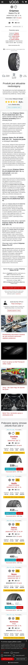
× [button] (26, 641)
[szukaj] (23, 2)
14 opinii (19, 536)
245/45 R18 (16, 34)
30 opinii (19, 630)
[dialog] (14, 652)
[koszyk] (26, 2)
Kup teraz (19, 469)
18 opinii (19, 445)
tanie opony (16, 37)
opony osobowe (15, 39)
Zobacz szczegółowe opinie (14, 107)
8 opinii (19, 17)
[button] (14, 662)
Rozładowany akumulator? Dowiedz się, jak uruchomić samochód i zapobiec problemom (14, 336)
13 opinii (19, 583)
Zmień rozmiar (8, 26)
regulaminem (18, 293)
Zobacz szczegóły (10, 469)
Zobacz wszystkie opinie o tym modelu (14, 287)
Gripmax (17, 33)
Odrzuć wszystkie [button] (20, 659)
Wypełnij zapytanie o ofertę (14, 310)
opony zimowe (15, 36)
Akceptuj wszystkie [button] (7, 659)
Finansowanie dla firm (11, 471)
